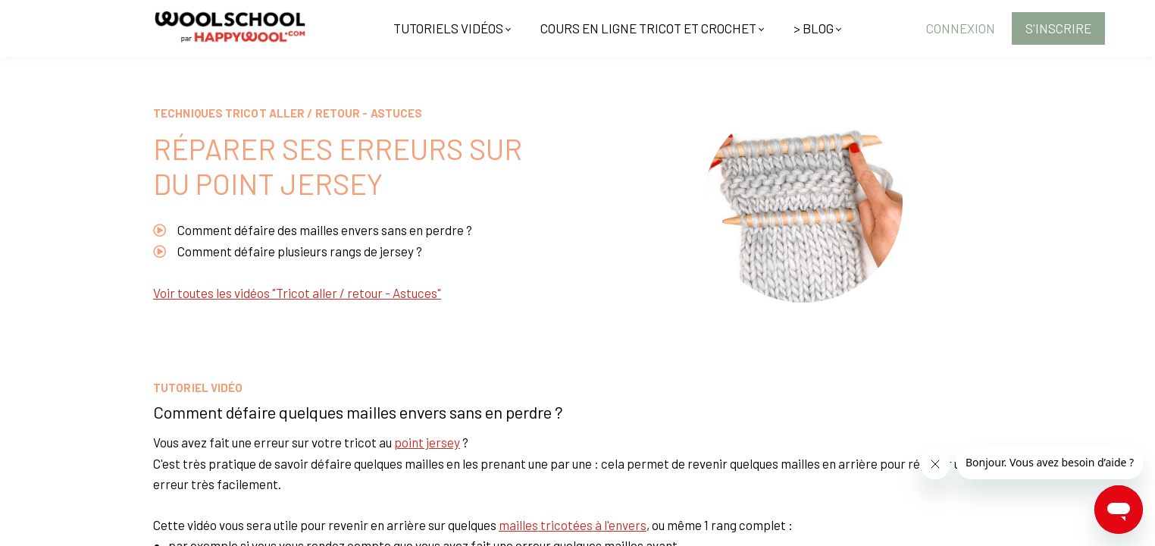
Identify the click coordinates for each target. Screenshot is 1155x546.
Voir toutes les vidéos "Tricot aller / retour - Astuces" (297, 292)
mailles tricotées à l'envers (572, 524)
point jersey (427, 442)
